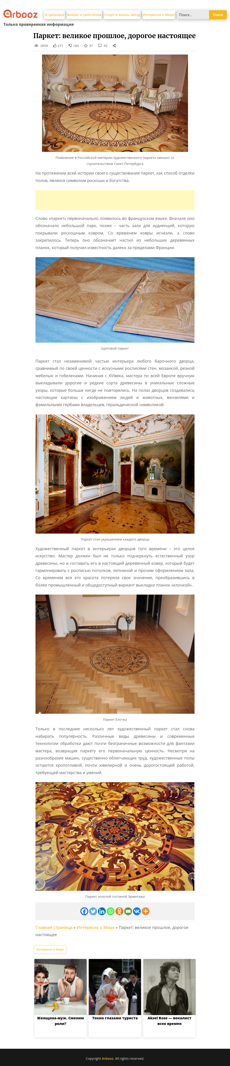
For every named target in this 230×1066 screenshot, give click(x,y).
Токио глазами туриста (115, 1018)
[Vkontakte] (137, 911)
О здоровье (54, 14)
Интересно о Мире (159, 14)
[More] (146, 911)
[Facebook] (84, 911)
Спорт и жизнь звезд (122, 14)
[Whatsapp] (111, 911)
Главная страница (54, 927)
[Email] (128, 911)
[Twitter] (93, 911)
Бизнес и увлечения (84, 14)
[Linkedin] (102, 911)
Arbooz (107, 1058)
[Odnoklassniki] (119, 911)
